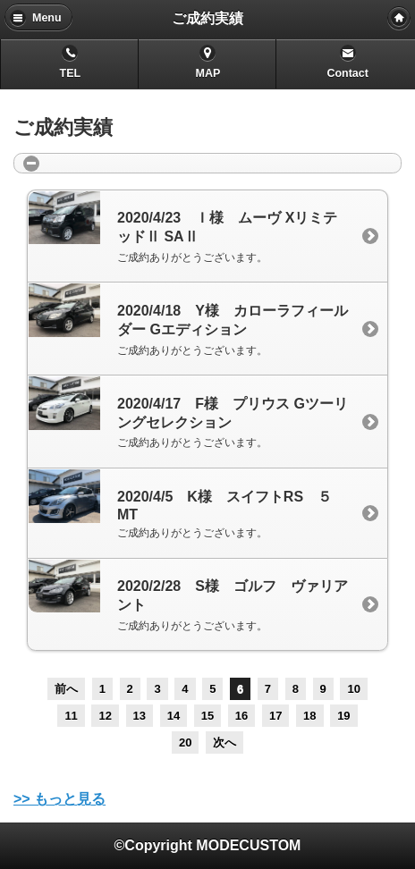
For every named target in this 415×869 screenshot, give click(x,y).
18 (309, 715)
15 (207, 715)
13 (139, 715)
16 (241, 715)
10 (353, 689)
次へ (224, 742)
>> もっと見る (59, 798)
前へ (66, 689)
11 (70, 715)
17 (275, 715)
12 (104, 715)
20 (185, 742)
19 (343, 715)
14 (173, 715)
